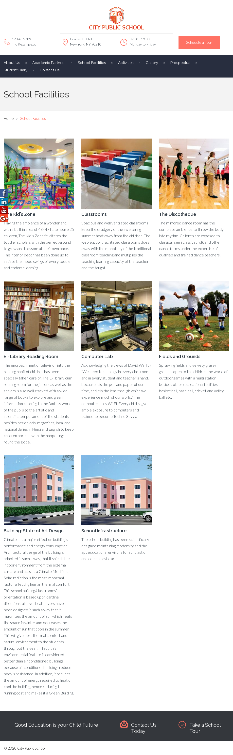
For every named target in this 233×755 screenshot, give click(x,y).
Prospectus (180, 63)
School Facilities (92, 63)
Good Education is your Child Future (56, 725)
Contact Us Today (144, 728)
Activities (125, 63)
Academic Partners (48, 63)
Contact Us (49, 70)
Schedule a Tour (199, 43)
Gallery (152, 63)
